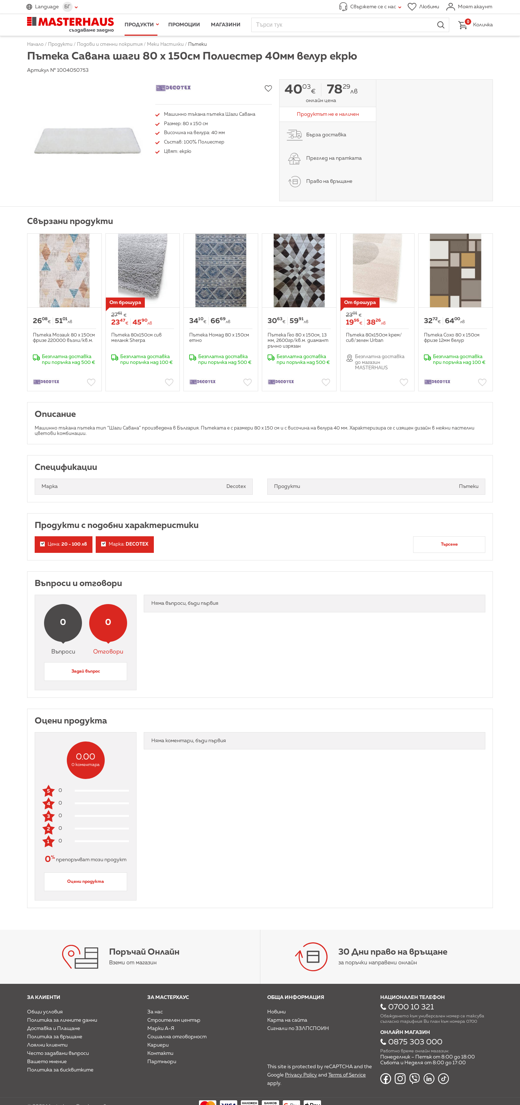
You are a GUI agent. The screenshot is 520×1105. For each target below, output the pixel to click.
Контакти (160, 1053)
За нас (155, 1011)
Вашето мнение (47, 1061)
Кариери (158, 1045)
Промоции (184, 24)
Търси (441, 25)
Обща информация (295, 997)
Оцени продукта (85, 882)
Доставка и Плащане (53, 1028)
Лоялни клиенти (47, 1045)
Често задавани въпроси (58, 1053)
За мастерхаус (168, 997)
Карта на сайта (287, 1020)
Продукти (139, 24)
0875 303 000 (415, 1042)
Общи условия (45, 1011)
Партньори (161, 1061)
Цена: (63, 544)
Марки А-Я (160, 1028)
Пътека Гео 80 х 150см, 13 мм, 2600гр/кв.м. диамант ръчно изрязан (298, 341)
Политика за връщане (54, 1036)
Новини (276, 1011)
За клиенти (43, 997)
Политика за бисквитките (60, 1070)
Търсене (449, 544)
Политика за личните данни (62, 1020)
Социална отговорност (177, 1036)
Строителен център (173, 1020)
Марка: (124, 544)
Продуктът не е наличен (328, 114)
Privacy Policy (301, 1075)
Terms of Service (347, 1075)
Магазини (225, 24)
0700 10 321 (411, 1007)
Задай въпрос (86, 671)
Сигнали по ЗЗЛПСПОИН (298, 1028)
